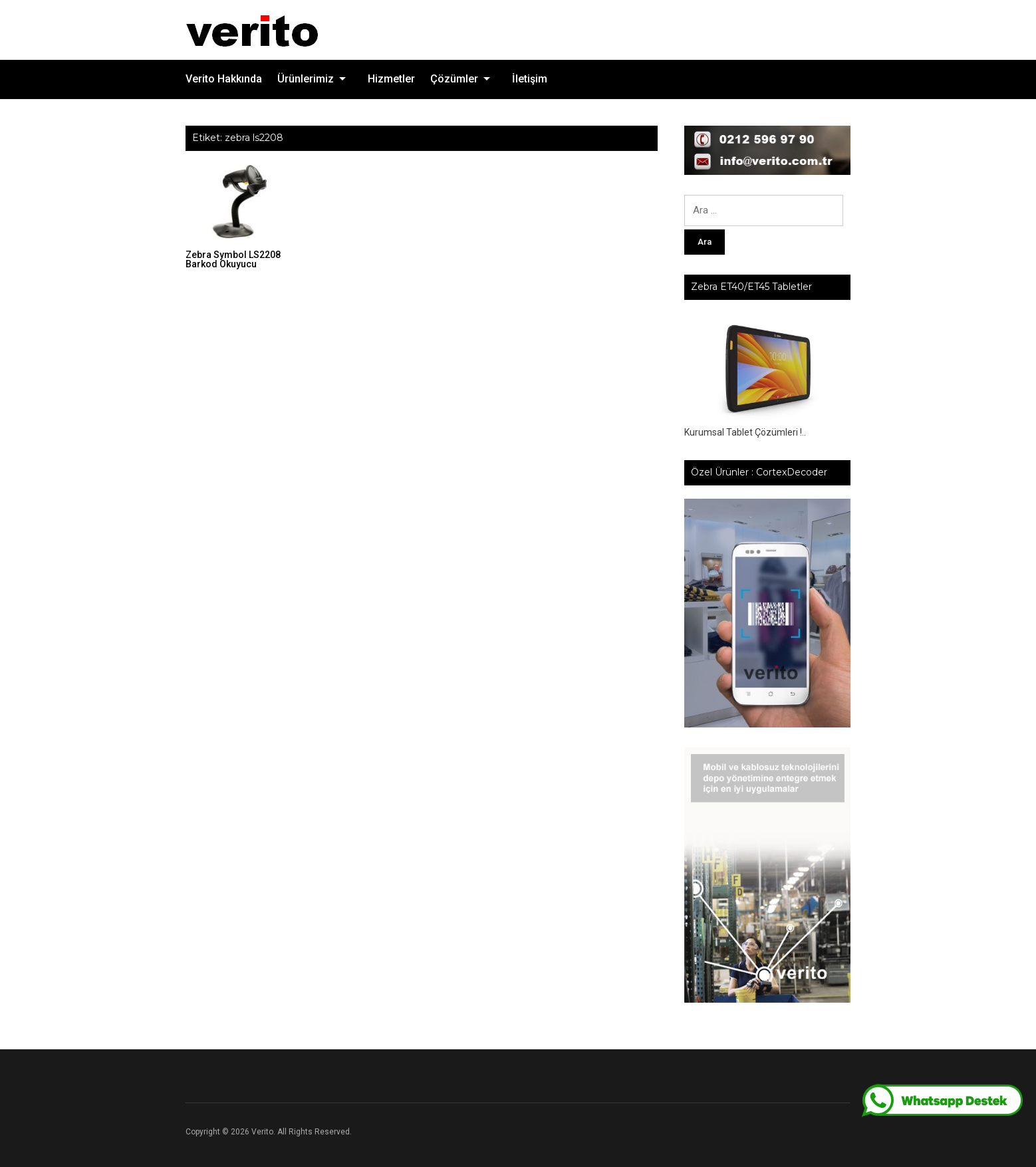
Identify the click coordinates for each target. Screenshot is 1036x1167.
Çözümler (454, 78)
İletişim (529, 78)
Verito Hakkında (224, 78)
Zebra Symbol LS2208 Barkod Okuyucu (233, 259)
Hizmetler (391, 78)
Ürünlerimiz (305, 78)
